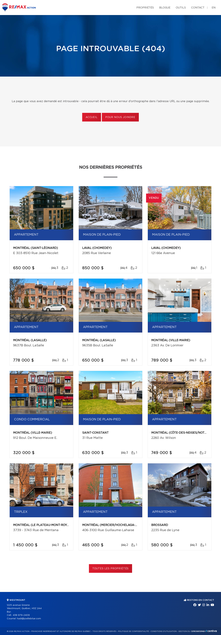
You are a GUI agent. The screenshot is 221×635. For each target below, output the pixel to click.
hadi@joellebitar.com (29, 619)
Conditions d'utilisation (164, 631)
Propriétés (145, 7)
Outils (181, 7)
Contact (197, 7)
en (213, 7)
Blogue (164, 7)
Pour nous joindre (120, 117)
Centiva (211, 631)
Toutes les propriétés (110, 568)
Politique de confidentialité (133, 631)
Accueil (92, 117)
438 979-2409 (21, 615)
